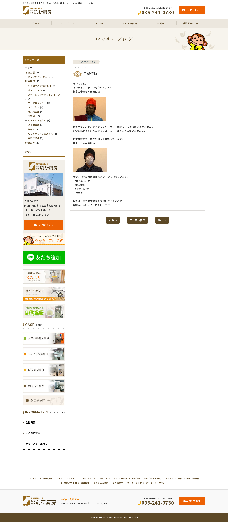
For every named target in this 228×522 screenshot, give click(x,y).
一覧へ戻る (137, 220)
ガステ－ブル (35, 90)
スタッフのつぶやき (86, 61)
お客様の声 (117, 482)
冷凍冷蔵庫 (34, 111)
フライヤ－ (34, 107)
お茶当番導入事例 (152, 478)
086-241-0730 (156, 502)
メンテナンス (67, 23)
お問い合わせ (44, 225)
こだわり (98, 23)
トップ (35, 478)
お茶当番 (30, 72)
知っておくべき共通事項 (40, 133)
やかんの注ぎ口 (107, 478)
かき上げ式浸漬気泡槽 (39, 85)
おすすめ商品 (129, 23)
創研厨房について (192, 23)
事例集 (161, 23)
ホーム (36, 23)
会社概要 (29, 422)
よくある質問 (31, 433)
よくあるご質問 (100, 482)
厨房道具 (30, 142)
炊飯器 (31, 129)
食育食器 (123, 478)
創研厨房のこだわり (52, 478)
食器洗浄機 (34, 138)
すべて (27, 151)
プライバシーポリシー (36, 444)
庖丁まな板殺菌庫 (37, 120)
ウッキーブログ (134, 482)
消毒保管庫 (34, 124)
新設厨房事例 (192, 478)
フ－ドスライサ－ (37, 102)
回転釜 (31, 116)
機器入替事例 (70, 482)
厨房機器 (30, 81)
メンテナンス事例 (173, 478)
